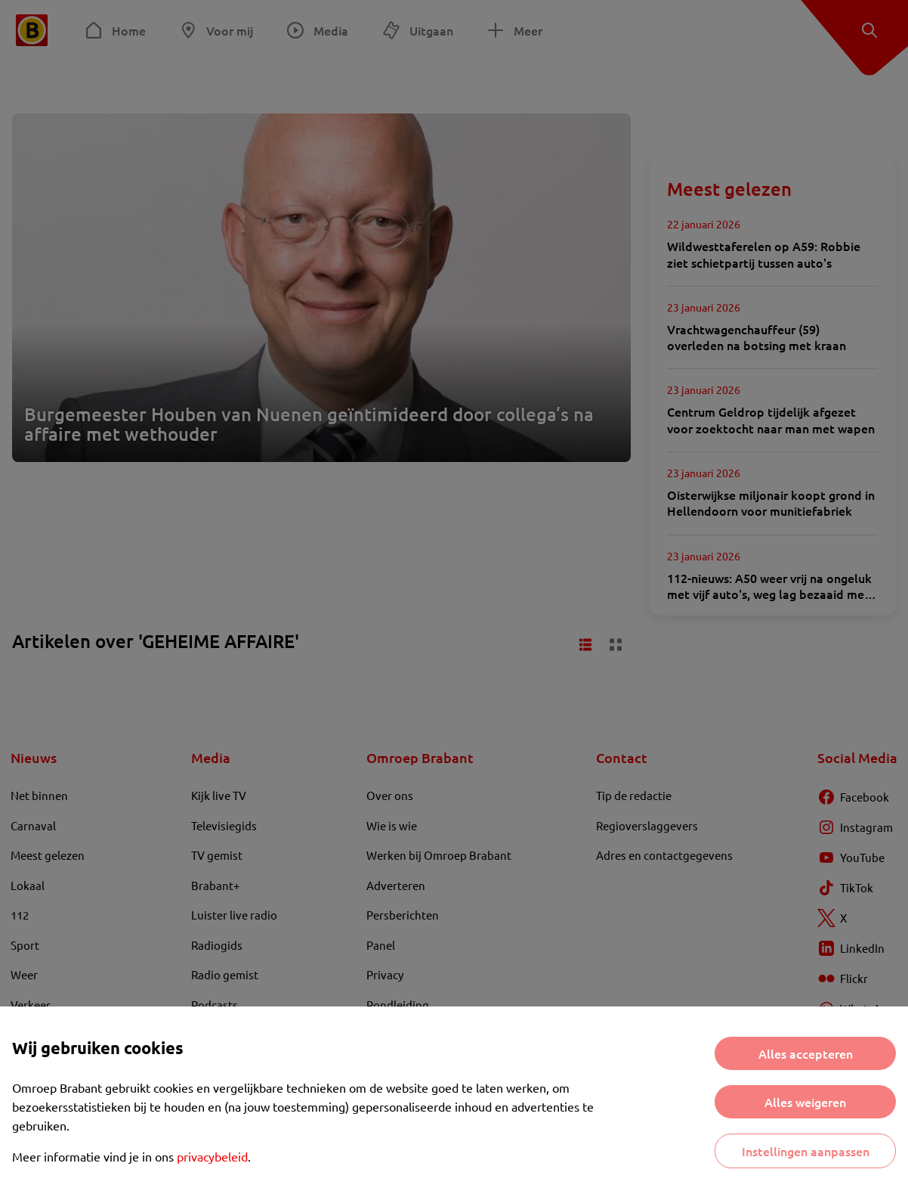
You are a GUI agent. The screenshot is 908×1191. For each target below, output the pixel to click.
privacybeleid (212, 1156)
